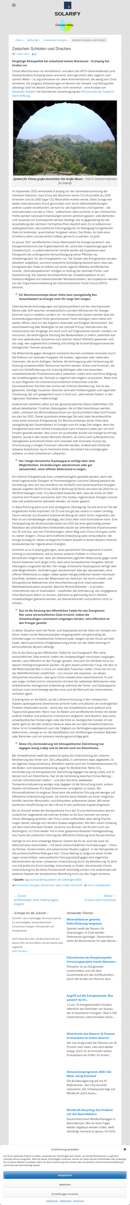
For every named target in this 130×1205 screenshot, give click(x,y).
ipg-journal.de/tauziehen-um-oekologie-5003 (53, 879)
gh (35, 54)
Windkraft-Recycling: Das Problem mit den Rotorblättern (90, 1112)
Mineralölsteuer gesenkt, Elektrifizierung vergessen (84, 921)
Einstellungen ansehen (65, 1194)
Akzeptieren (65, 1175)
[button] (125, 1149)
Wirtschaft (33, 40)
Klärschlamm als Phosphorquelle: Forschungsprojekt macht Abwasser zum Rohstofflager (91, 960)
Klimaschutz (47, 885)
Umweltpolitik (102, 885)
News (58, 885)
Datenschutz (52, 1200)
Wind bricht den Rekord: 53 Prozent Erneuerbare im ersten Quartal (91, 1036)
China (90, 885)
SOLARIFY (68, 14)
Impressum (78, 1200)
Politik (66, 885)
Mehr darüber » (20, 951)
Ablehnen (65, 1184)
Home (20, 40)
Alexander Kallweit (24, 91)
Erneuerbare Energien (56, 40)
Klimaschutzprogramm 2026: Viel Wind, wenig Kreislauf (89, 1074)
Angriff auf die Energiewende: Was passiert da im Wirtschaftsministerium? (90, 998)
